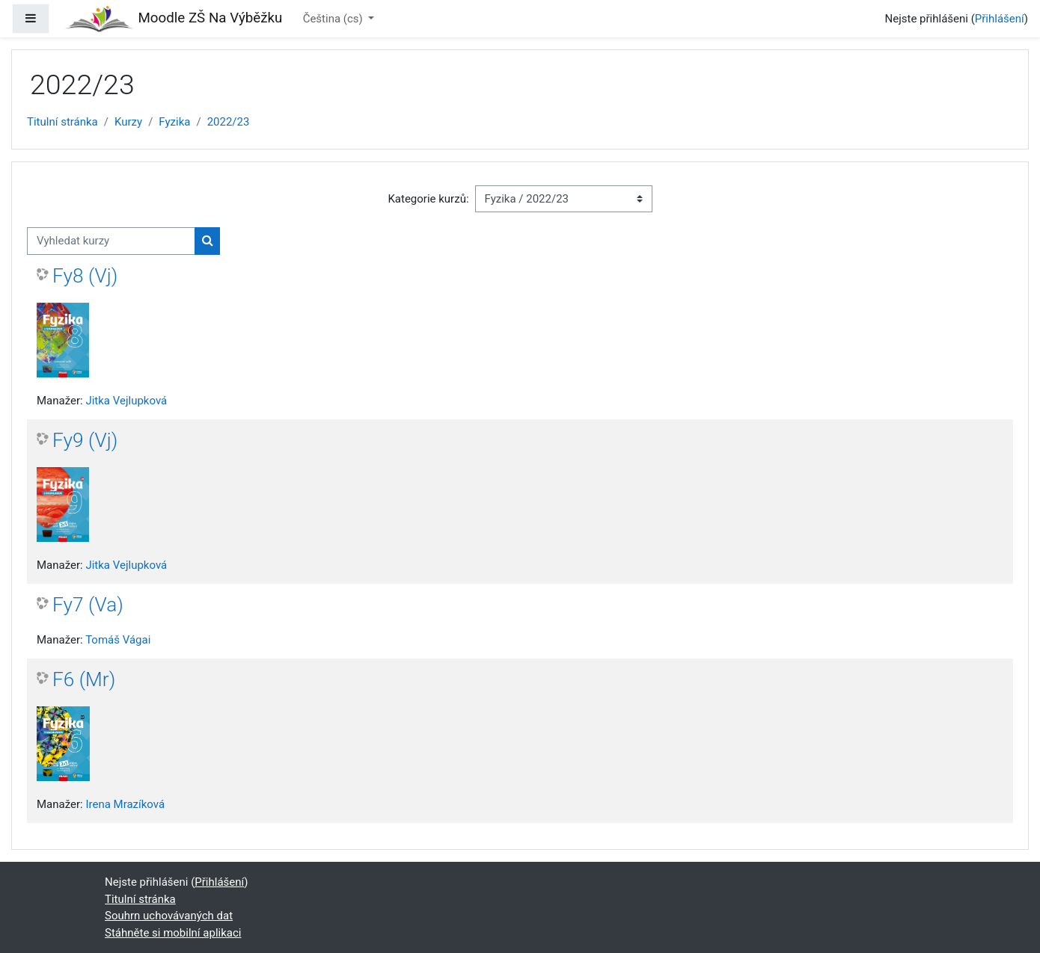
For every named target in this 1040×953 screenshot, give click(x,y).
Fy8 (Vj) (84, 276)
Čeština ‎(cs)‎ (334, 18)
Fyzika (174, 122)
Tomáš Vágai (117, 640)
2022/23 (228, 122)
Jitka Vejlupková (126, 400)
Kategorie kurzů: (428, 199)
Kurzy (128, 122)
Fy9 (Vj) (84, 440)
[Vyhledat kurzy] (111, 241)
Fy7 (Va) (87, 604)
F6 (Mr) (83, 679)
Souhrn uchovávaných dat (169, 915)
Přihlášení (999, 18)
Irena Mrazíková (125, 804)
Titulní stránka (62, 122)
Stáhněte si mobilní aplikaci (173, 933)
